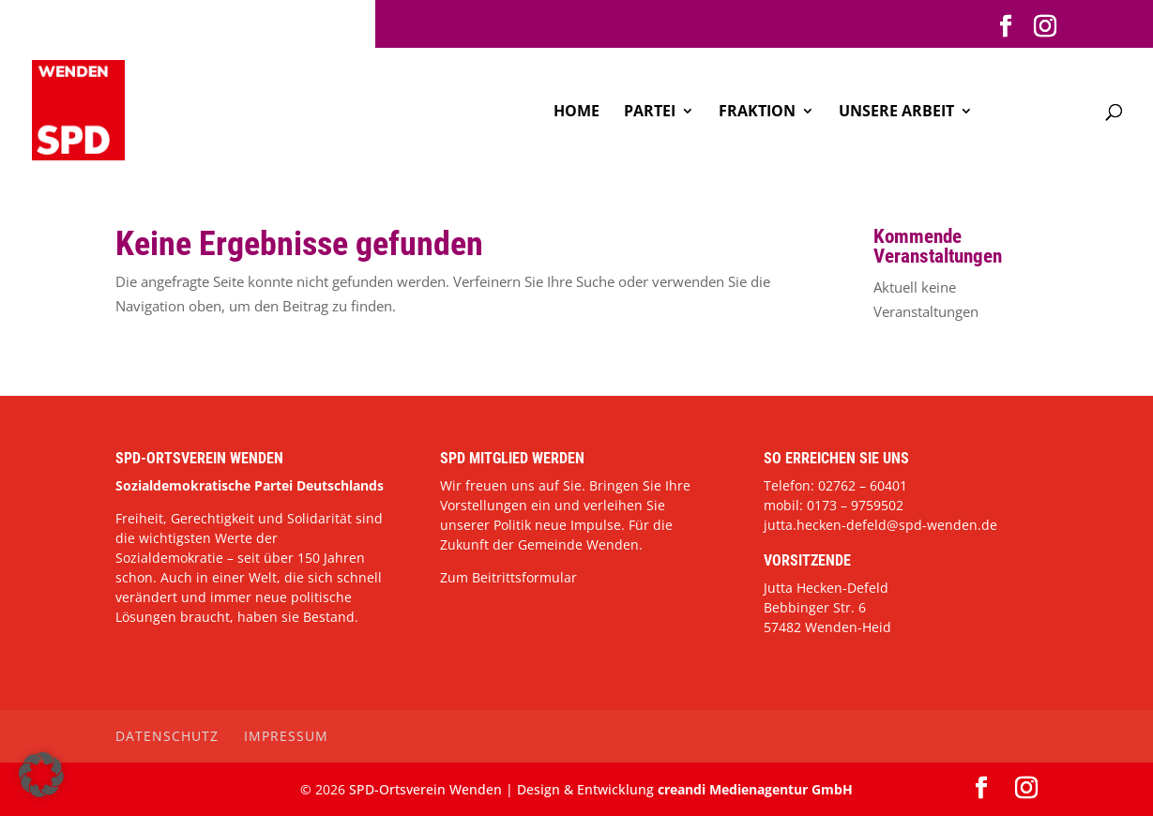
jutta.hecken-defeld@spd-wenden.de (880, 525)
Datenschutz (167, 736)
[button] (41, 774)
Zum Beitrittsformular (508, 577)
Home (576, 112)
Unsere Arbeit (896, 112)
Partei (649, 112)
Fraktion (757, 112)
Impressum (286, 736)
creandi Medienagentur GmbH (755, 789)
